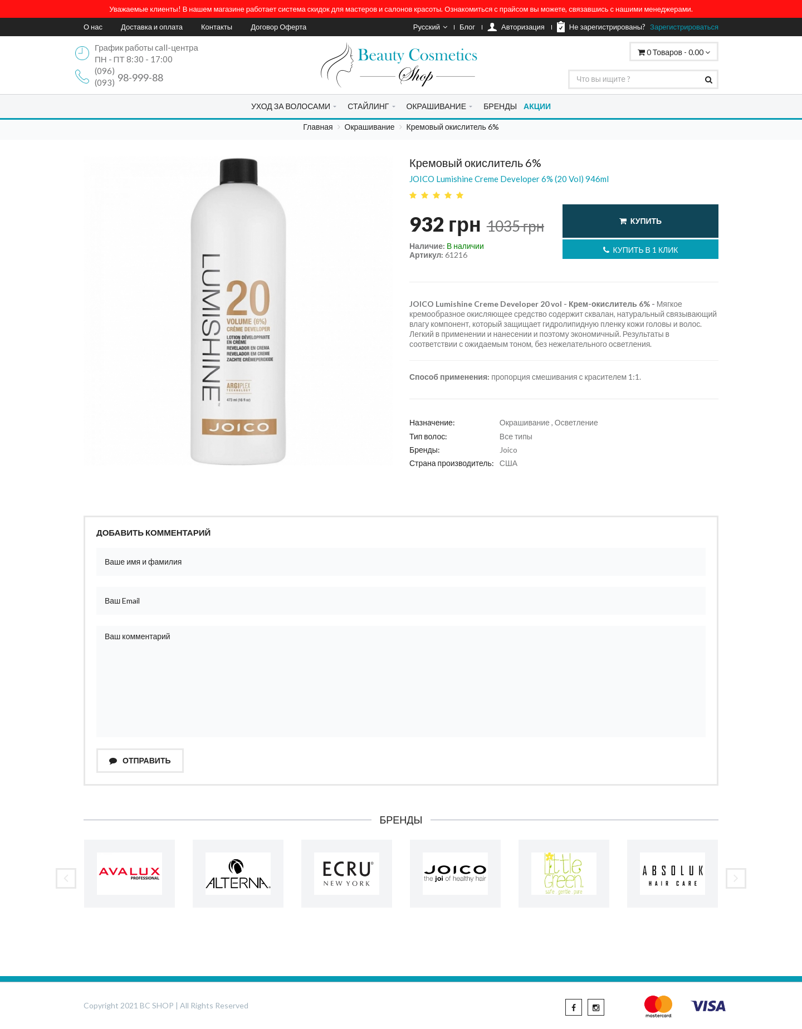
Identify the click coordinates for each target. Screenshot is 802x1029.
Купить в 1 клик (640, 249)
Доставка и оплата (152, 26)
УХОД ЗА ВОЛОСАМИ (290, 106)
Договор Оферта (278, 26)
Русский (430, 26)
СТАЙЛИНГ (368, 106)
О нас (93, 26)
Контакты (216, 26)
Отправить (140, 760)
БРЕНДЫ (500, 106)
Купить (640, 221)
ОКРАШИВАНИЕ (436, 106)
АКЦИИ (537, 106)
